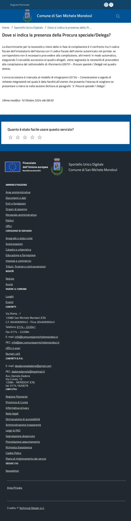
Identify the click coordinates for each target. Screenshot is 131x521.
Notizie (10, 278)
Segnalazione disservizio (20, 436)
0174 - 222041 (26, 327)
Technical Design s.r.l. (31, 508)
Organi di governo (16, 209)
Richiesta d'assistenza (19, 447)
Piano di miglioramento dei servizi (26, 458)
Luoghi (10, 296)
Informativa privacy (17, 408)
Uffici (9, 226)
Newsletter (12, 471)
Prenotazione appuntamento (23, 442)
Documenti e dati (16, 198)
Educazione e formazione (21, 255)
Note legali (12, 413)
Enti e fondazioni (16, 203)
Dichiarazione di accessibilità (23, 419)
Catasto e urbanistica (18, 249)
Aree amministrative (18, 192)
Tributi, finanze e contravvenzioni (26, 266)
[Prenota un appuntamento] (106, 5)
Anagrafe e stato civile (19, 238)
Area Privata (14, 488)
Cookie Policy (13, 453)
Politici (10, 220)
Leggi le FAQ (13, 430)
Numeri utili (13, 354)
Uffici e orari (13, 348)
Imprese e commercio (18, 261)
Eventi (9, 302)
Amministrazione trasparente (23, 425)
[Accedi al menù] (4, 15)
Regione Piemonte (17, 396)
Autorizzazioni (14, 244)
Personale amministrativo (21, 215)
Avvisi (9, 284)
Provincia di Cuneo (17, 402)
